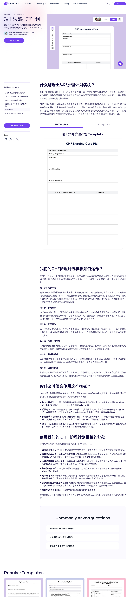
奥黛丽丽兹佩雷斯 (17, 32)
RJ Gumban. (24, 34)
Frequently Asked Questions (14, 113)
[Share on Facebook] (11, 139)
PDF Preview (9, 109)
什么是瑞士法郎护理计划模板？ (15, 93)
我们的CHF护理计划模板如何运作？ (16, 96)
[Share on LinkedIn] (6, 139)
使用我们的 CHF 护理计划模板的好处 (16, 105)
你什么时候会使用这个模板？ (14, 100)
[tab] (61, 124)
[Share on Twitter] (16, 139)
